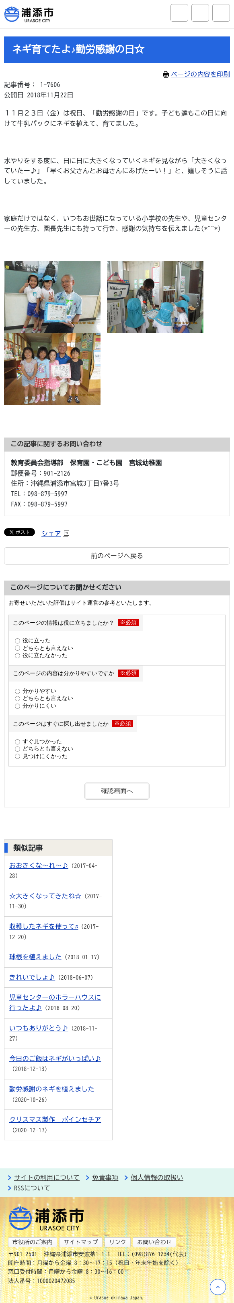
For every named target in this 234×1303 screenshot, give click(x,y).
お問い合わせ (154, 1242)
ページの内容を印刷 (196, 74)
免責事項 (105, 1177)
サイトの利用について (47, 1177)
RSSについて (32, 1188)
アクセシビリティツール (200, 13)
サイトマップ (81, 1242)
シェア (55, 533)
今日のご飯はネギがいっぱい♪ (55, 1058)
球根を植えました (35, 957)
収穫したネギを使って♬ (43, 926)
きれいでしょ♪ (32, 977)
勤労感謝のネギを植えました (51, 1089)
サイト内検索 (179, 13)
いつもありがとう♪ (38, 1028)
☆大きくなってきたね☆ (45, 896)
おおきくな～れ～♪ (38, 865)
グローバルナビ (221, 13)
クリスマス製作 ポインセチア (55, 1119)
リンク (117, 1242)
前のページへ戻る (117, 556)
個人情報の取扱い (157, 1177)
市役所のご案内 (32, 1242)
